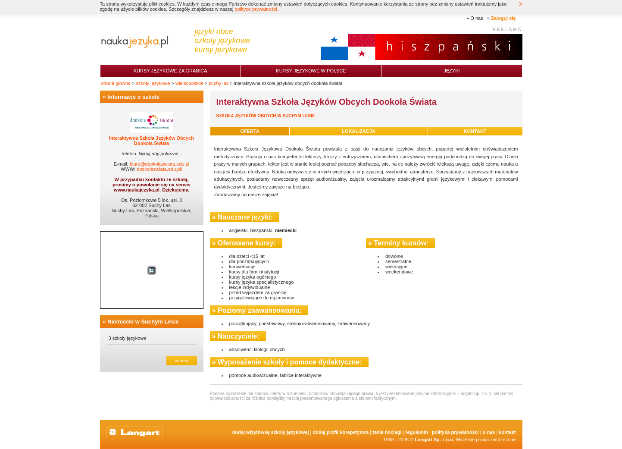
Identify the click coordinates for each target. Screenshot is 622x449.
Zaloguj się (503, 18)
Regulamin (416, 432)
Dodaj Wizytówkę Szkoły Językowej (270, 432)
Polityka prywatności (455, 432)
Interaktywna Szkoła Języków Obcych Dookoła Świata (151, 140)
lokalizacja (358, 131)
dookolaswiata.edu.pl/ (159, 169)
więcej (181, 360)
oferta (249, 131)
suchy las (218, 83)
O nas (476, 18)
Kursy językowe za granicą (170, 70)
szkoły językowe (153, 83)
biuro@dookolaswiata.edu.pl (159, 163)
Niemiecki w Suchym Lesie (142, 321)
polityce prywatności (256, 9)
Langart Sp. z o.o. (434, 439)
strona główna (116, 83)
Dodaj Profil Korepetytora (341, 432)
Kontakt (507, 432)
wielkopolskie (189, 83)
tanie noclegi (386, 432)
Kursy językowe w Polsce (311, 70)
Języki (451, 70)
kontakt (475, 131)
